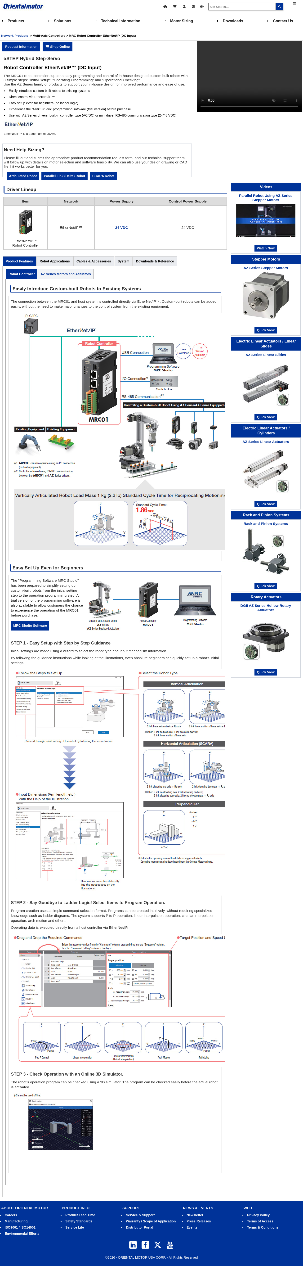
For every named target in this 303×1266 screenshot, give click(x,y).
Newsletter (195, 1215)
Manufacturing (16, 1221)
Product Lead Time (80, 1215)
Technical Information (120, 21)
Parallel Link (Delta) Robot (64, 176)
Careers (11, 1215)
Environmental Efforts (22, 1233)
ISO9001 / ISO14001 (20, 1227)
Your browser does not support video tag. (249, 76)
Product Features (19, 261)
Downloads (233, 21)
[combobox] (242, 6)
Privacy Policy (258, 1215)
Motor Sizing (181, 21)
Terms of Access (260, 1221)
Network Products (14, 35)
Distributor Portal (139, 1227)
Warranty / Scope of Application (151, 1221)
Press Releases (199, 1221)
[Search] (279, 6)
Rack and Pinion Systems (266, 524)
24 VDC (121, 227)
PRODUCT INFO (75, 1208)
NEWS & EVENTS (198, 1208)
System (123, 261)
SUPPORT (131, 1208)
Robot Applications (55, 261)
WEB (248, 1208)
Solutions (62, 21)
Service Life (74, 1227)
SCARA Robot (103, 176)
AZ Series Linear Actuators (265, 442)
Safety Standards (78, 1221)
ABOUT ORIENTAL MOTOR (24, 1208)
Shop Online (57, 47)
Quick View (265, 330)
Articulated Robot (23, 176)
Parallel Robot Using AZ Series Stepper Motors (265, 198)
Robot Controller (22, 274)
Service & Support (140, 1215)
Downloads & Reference (155, 261)
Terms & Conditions (262, 1227)
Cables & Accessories (93, 261)
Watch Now (266, 248)
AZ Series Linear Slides (265, 355)
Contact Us (283, 21)
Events (192, 1227)
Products (16, 21)
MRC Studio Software (30, 625)
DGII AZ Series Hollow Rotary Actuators (266, 608)
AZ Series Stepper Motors (266, 268)
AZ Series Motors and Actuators (65, 274)
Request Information (21, 47)
